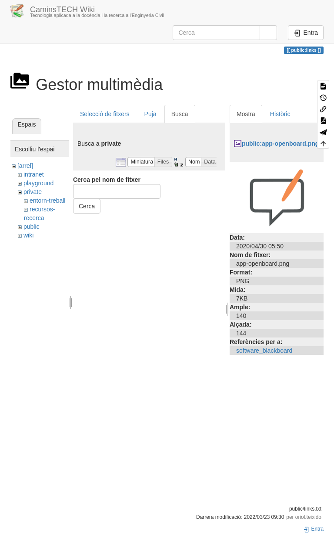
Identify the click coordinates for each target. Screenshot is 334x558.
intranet (33, 174)
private (32, 191)
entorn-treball (48, 200)
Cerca (87, 206)
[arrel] (25, 165)
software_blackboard (264, 350)
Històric (280, 113)
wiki (28, 235)
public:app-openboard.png (280, 143)
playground (38, 183)
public (31, 226)
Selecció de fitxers (105, 113)
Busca (179, 113)
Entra (313, 529)
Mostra (246, 113)
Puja (150, 113)
